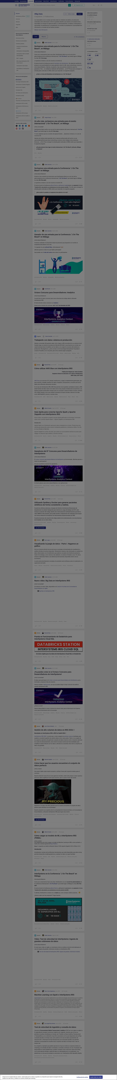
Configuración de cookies (82, 1077)
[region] (58, 1077)
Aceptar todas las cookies (96, 1077)
